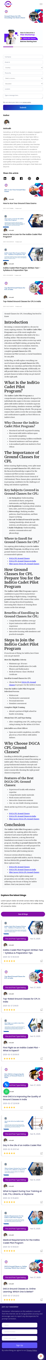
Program (23, 78)
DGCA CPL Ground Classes (19, 558)
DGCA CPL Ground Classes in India (22, 561)
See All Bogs (23, 915)
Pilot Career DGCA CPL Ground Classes (24, 564)
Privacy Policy (32, 1350)
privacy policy (27, 102)
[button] (41, 4)
